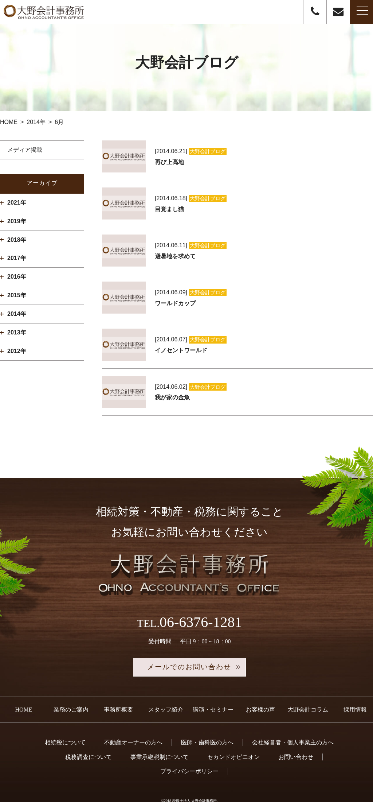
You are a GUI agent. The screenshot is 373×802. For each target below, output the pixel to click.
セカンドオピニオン (233, 739)
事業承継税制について (159, 739)
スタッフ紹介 (165, 692)
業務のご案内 (71, 692)
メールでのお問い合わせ (189, 650)
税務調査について (88, 739)
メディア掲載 (24, 150)
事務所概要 (118, 692)
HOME (23, 692)
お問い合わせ (295, 739)
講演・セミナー (213, 692)
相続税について (65, 725)
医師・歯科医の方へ (207, 725)
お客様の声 (260, 692)
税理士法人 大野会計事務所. (195, 783)
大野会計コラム (307, 692)
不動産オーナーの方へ (133, 725)
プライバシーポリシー (189, 754)
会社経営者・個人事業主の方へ (293, 725)
